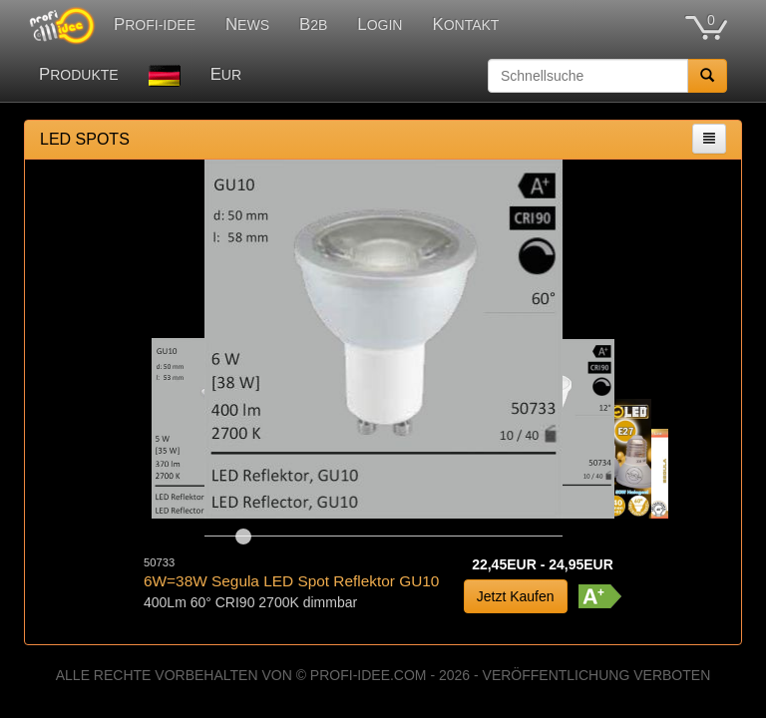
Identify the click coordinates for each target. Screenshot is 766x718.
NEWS (247, 24)
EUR (225, 74)
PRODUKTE (79, 74)
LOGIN (379, 24)
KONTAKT (465, 24)
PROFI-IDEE (154, 24)
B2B (313, 24)
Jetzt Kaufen (516, 596)
